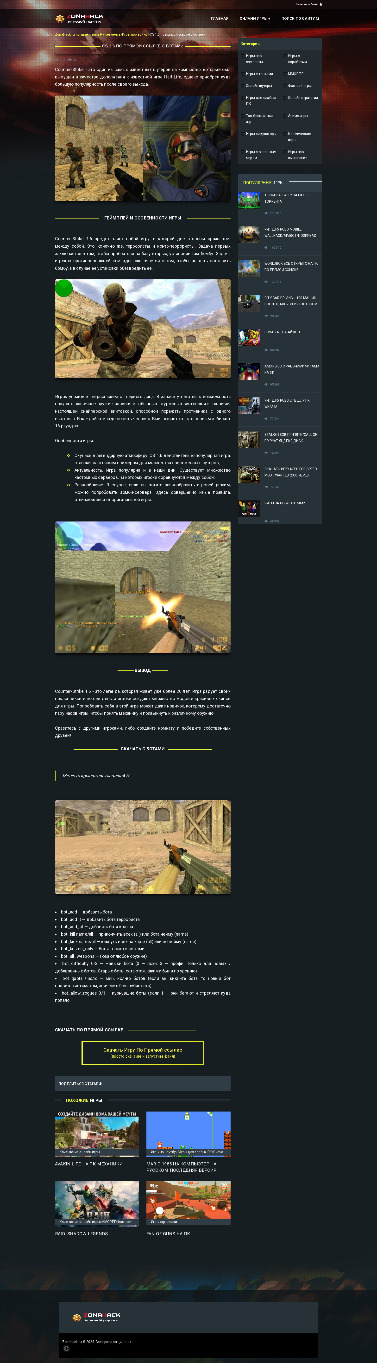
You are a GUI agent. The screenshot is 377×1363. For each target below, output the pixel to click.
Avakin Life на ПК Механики (89, 1164)
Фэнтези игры (297, 86)
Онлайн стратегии (300, 101)
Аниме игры (295, 119)
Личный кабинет (309, 4)
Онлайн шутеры (256, 86)
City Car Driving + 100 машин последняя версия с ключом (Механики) (290, 304)
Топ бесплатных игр (257, 119)
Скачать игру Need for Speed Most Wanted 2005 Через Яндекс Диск (290, 475)
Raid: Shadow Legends (81, 1233)
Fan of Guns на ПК (168, 1233)
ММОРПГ (293, 74)
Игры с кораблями (295, 59)
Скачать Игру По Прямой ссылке (142, 1053)
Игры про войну (135, 34)
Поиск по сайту (300, 18)
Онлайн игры (253, 18)
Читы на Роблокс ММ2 (284, 503)
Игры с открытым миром (258, 155)
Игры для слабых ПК (258, 101)
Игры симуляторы (258, 137)
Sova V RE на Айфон (282, 332)
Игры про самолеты (252, 59)
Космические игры (297, 137)
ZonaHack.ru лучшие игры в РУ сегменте (87, 34)
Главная (219, 18)
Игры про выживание (295, 155)
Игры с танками (257, 74)
